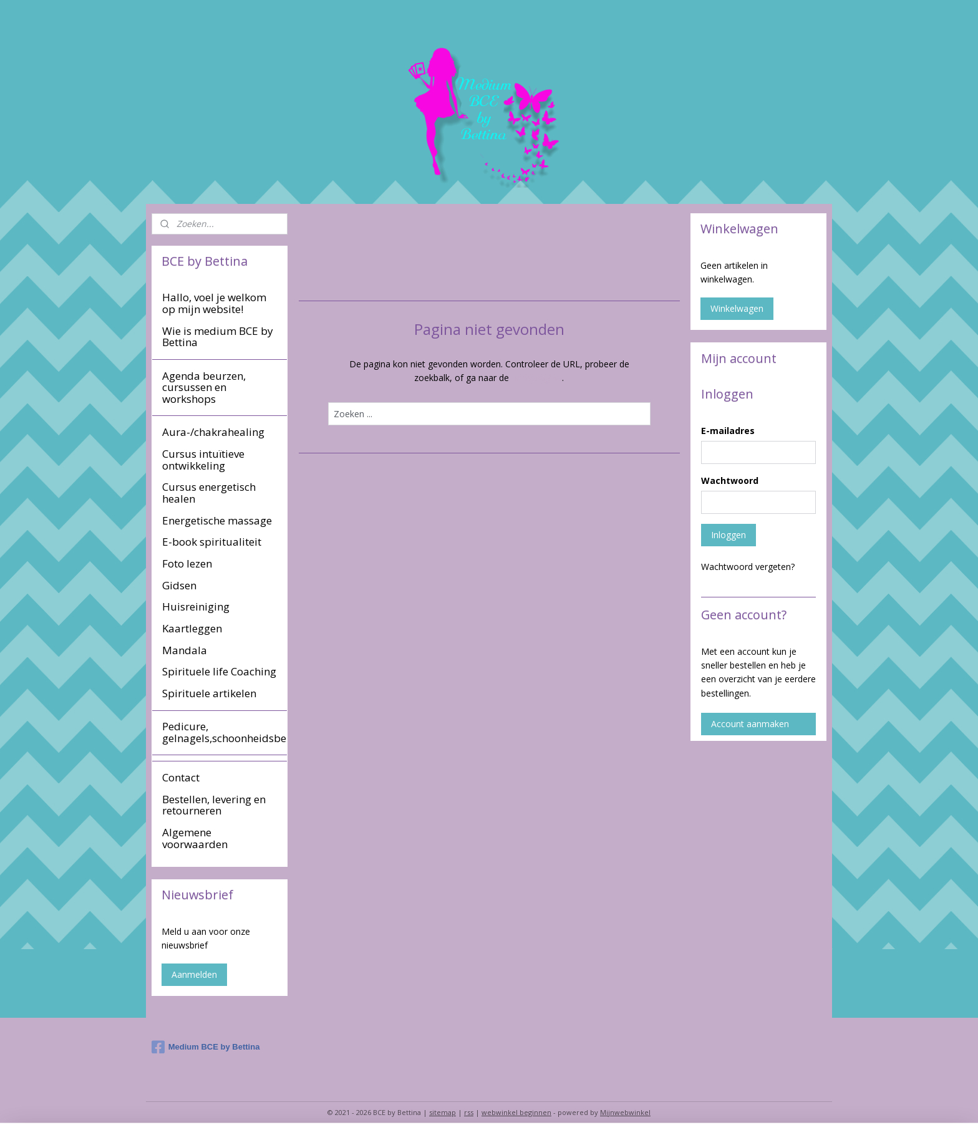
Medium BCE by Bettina (206, 1047)
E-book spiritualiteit (211, 541)
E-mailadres (728, 431)
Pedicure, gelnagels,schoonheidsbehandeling (224, 732)
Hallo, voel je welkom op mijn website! (214, 303)
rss (468, 1112)
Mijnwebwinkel (625, 1112)
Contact (181, 777)
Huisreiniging (196, 606)
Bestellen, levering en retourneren (214, 805)
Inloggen (728, 535)
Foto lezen (187, 563)
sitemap (442, 1112)
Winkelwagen (736, 308)
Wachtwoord (729, 480)
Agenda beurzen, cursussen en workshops (204, 387)
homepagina (536, 378)
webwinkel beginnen (516, 1112)
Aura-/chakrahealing (213, 432)
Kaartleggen (192, 628)
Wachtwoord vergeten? (748, 566)
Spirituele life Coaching (219, 671)
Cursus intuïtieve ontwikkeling (203, 460)
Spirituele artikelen (209, 693)
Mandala (184, 650)
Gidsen (179, 585)
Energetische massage (217, 520)
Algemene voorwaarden (195, 838)
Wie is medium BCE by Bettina (217, 337)
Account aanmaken (750, 724)
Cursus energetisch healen (209, 493)
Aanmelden (194, 974)
